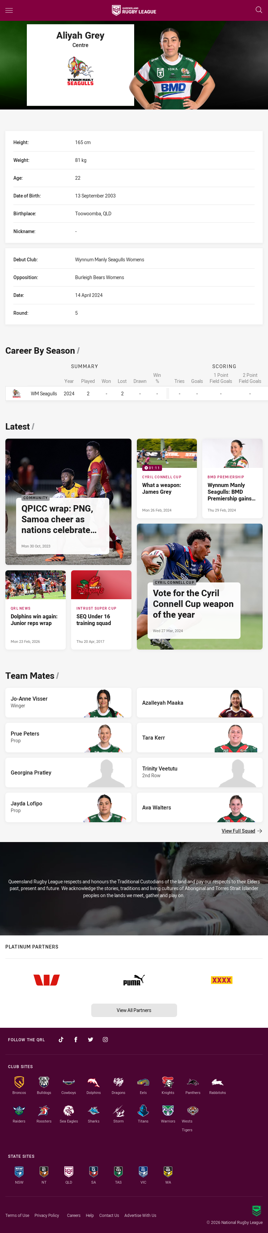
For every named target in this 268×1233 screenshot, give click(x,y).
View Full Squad (242, 831)
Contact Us (109, 1215)
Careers (74, 1215)
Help (90, 1215)
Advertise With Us (140, 1215)
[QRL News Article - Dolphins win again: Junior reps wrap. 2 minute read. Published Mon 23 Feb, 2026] (35, 610)
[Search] (259, 10)
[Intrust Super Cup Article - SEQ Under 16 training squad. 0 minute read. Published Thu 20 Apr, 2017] (101, 610)
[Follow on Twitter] (90, 1039)
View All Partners (134, 1010)
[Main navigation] (9, 10)
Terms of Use (17, 1215)
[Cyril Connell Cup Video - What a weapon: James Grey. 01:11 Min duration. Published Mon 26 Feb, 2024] (167, 478)
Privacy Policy (47, 1215)
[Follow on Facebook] (75, 1039)
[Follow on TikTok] (61, 1039)
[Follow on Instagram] (105, 1039)
